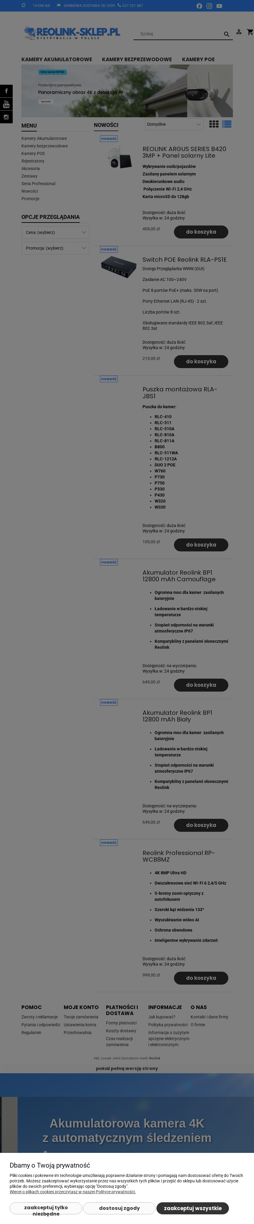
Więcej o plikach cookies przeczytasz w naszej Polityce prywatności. (73, 1191)
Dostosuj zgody (119, 1208)
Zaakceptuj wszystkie (193, 1208)
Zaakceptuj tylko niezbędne (46, 1209)
